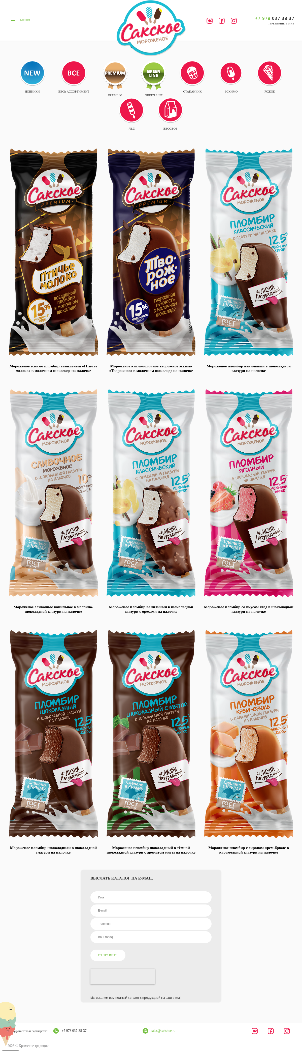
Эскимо (231, 77)
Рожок (269, 76)
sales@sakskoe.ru (163, 1031)
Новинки (32, 76)
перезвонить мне (281, 23)
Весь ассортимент (73, 76)
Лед (131, 113)
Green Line (153, 78)
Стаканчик (192, 76)
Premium (115, 78)
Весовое (170, 113)
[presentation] (122, 976)
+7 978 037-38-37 (74, 1031)
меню (19, 20)
